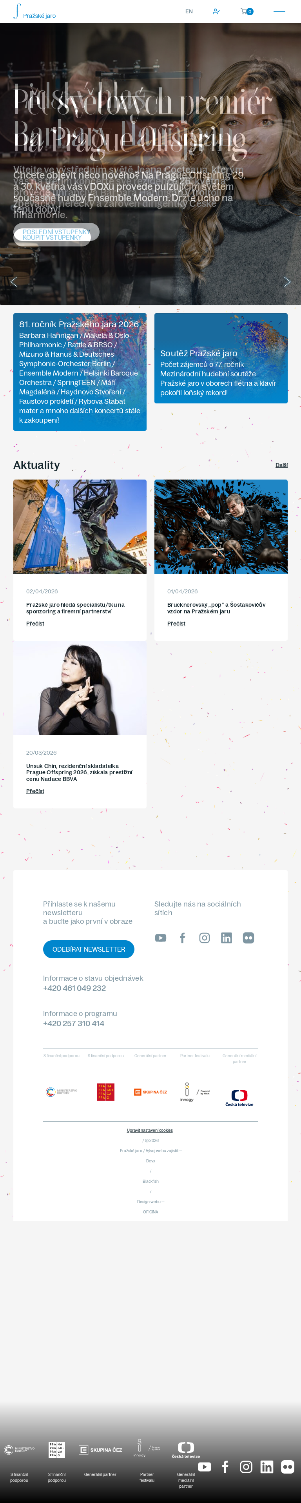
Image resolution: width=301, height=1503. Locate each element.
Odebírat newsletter (89, 949)
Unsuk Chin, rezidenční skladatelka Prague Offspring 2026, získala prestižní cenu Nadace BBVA (79, 772)
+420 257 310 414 (73, 1023)
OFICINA (150, 1212)
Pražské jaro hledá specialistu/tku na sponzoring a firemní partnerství (75, 608)
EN (189, 11)
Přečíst (35, 623)
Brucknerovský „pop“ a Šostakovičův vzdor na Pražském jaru (216, 608)
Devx (150, 1161)
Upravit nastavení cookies (150, 1130)
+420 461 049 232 (74, 988)
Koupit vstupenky (52, 237)
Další (282, 465)
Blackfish (151, 1181)
